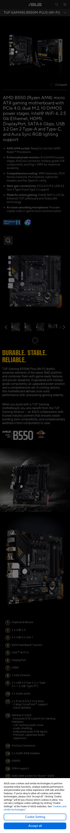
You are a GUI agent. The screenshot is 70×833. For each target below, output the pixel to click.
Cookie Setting (35, 817)
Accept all (35, 826)
